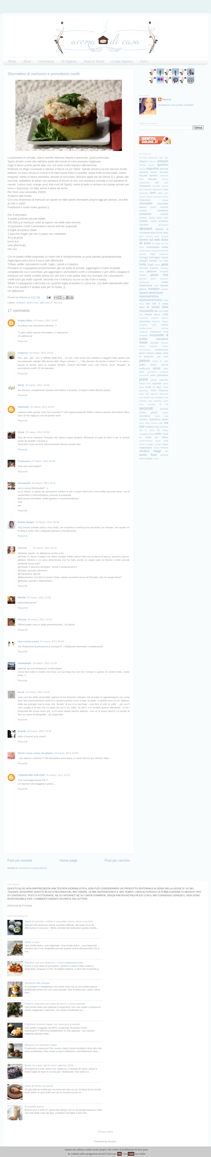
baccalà (143, 175)
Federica (23, 352)
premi (153, 375)
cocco (153, 207)
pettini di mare (160, 361)
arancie (142, 169)
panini (142, 353)
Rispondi (22, 341)
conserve (145, 214)
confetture (162, 210)
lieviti (161, 311)
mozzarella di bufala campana (153, 336)
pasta (159, 353)
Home (11, 61)
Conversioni (46, 61)
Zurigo (156, 459)
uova (166, 440)
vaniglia (157, 444)
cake (166, 183)
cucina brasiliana (159, 221)
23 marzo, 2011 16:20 (41, 352)
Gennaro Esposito (148, 268)
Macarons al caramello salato (41, 1044)
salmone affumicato (159, 394)
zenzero (164, 455)
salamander (24, 663)
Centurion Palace (160, 197)
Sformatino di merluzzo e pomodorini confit (44, 74)
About (27, 61)
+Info (131, 1153)
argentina (152, 168)
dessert (145, 228)
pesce (49, 302)
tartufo (165, 419)
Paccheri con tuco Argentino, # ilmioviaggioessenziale (54, 962)
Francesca (24, 461)
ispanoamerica (148, 296)
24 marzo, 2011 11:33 (45, 663)
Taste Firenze (151, 423)
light (42, 302)
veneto (156, 448)
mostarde (143, 335)
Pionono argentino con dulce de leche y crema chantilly (55, 1003)
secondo (164, 408)
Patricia (22, 547)
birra (141, 179)
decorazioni (163, 225)
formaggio (154, 257)
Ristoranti (163, 390)
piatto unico (147, 364)
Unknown (23, 406)
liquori (157, 314)
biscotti (152, 179)
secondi (58, 302)
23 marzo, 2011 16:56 (37, 385)
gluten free (32, 302)
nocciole (154, 342)
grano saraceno (159, 279)
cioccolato (145, 203)
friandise (153, 260)
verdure (144, 451)
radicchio (163, 380)
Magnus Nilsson (159, 318)
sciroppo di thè (158, 404)
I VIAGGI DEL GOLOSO (31, 775)
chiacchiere (144, 200)
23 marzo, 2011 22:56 (39, 597)
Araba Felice (25, 320)
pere (166, 356)
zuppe (149, 458)
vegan (165, 444)
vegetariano (145, 447)
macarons (143, 318)
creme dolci (162, 217)
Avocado (164, 172)
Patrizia (22, 619)
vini (166, 451)
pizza (166, 369)
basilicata (164, 176)
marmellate (144, 321)
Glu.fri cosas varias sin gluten (35, 753)
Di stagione (68, 61)
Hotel (156, 286)
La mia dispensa (121, 61)
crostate (143, 221)
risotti (153, 390)
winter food (148, 454)
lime (141, 315)
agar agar (163, 158)
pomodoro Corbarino (157, 372)
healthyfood (145, 285)
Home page (68, 860)
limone (148, 314)
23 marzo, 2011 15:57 (46, 320)
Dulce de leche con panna (39, 1085)
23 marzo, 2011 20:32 (47, 522)
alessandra (24, 483)
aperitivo (162, 164)
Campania (144, 185)
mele (166, 331)
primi (143, 379)
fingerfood (164, 254)
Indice (144, 61)
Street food (161, 416)
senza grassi (148, 412)
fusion (157, 265)
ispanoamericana (150, 299)
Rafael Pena (145, 384)
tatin (161, 423)
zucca (142, 458)
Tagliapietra (154, 419)
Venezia (164, 447)
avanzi (154, 172)
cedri (166, 193)
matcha (164, 324)
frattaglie (143, 260)
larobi (21, 692)
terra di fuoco (161, 426)
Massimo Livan (147, 325)
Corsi (151, 217)
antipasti (21, 302)
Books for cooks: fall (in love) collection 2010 (49, 1065)
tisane (152, 434)
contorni (143, 217)
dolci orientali (161, 236)
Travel (165, 434)
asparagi (164, 168)
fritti (160, 261)
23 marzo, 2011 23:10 (40, 619)
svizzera (143, 419)
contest (164, 214)
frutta (142, 264)
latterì (142, 307)
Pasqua (150, 353)
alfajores (143, 161)
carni (152, 192)
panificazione (161, 349)
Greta (21, 432)
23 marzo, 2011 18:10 (42, 406)
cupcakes (144, 224)
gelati (164, 264)
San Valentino (155, 401)
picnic (157, 368)
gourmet (142, 279)
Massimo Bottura (160, 321)
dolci (165, 232)
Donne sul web (149, 239)
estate (165, 247)
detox (153, 232)
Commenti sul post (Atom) (32, 867)
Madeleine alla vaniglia (37, 983)
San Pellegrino (157, 398)
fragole (164, 257)
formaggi (143, 257)
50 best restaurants (148, 158)
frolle (166, 260)
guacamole (144, 282)
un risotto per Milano (153, 437)
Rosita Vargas (26, 522)
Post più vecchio (117, 860)
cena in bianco (145, 197)
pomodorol (144, 375)
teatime (150, 426)
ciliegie (165, 200)
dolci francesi (146, 236)
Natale (143, 342)
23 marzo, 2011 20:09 (43, 461)
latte (148, 303)
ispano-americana (151, 292)
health (165, 282)
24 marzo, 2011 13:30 (39, 731)
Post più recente (19, 860)
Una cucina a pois (28, 641)
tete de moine (147, 430)
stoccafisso (144, 416)
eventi (142, 251)
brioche (165, 179)
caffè (156, 183)
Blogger (112, 1141)
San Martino (144, 398)
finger (153, 254)
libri (156, 311)
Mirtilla (22, 597)
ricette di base (153, 387)
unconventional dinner (150, 441)
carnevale (143, 193)
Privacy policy (105, 1131)
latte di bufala (160, 303)
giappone (152, 271)
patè (159, 357)
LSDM (165, 314)
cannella (156, 186)
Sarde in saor (32, 942)
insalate (164, 289)
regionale (156, 383)
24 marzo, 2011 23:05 (66, 753)
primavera (162, 375)
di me (159, 232)
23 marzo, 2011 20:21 (44, 483)
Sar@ (21, 385)
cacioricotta (144, 183)
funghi (150, 264)
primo (154, 380)
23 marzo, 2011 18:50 (38, 432)
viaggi (157, 451)
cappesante (157, 190)
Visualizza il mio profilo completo (176, 104)
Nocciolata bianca (34, 1106)
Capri (165, 189)
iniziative (154, 289)
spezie (165, 412)
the (158, 430)
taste (141, 423)
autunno (143, 172)
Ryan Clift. (144, 394)
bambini (153, 175)
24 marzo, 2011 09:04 (52, 641)
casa (160, 193)
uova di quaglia (146, 444)
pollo (141, 372)
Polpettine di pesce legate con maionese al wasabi (52, 1024)
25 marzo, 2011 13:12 (58, 775)
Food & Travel (94, 61)
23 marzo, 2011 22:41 (45, 547)
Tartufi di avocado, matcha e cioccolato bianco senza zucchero (59, 921)
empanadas (152, 247)
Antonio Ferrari (146, 165)
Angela (22, 731)
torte (158, 433)
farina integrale (151, 251)
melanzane (155, 331)
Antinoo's (153, 161)
